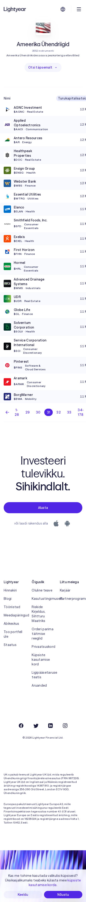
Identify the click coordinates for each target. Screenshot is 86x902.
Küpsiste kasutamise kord (41, 659)
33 (69, 412)
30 (38, 412)
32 (58, 412)
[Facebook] (21, 725)
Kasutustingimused (43, 599)
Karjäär (65, 590)
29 (27, 412)
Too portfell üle (13, 634)
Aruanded (39, 685)
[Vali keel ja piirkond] (62, 9)
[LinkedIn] (50, 725)
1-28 (17, 412)
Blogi (7, 599)
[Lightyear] (15, 9)
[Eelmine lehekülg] (7, 412)
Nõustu (63, 895)
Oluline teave (42, 590)
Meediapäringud (15, 615)
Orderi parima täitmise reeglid (42, 633)
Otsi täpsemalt (43, 67)
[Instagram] (65, 725)
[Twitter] (35, 725)
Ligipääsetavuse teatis (43, 674)
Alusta (43, 508)
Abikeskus (11, 623)
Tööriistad (12, 607)
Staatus (10, 645)
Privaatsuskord (43, 647)
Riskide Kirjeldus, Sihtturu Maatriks (38, 614)
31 (48, 412)
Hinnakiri (10, 590)
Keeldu (23, 895)
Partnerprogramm (71, 599)
